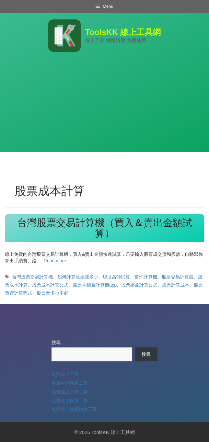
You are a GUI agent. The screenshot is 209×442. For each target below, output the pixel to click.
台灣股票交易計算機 (32, 276)
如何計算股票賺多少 (77, 276)
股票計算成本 (175, 285)
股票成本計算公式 (50, 285)
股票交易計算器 (177, 276)
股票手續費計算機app (95, 285)
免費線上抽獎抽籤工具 (74, 409)
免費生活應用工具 (70, 383)
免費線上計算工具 (70, 391)
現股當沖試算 (116, 276)
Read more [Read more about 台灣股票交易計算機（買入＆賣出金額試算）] (55, 260)
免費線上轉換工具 (70, 400)
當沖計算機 (145, 276)
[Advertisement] (104, 107)
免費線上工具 (65, 374)
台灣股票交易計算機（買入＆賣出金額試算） (104, 228)
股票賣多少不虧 (52, 293)
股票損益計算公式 (139, 285)
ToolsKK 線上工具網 (123, 32)
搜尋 (56, 342)
